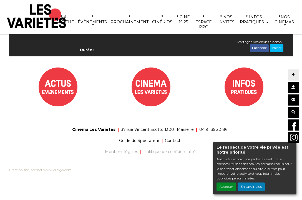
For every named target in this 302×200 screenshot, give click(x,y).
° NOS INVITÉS (226, 19)
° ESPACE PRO (203, 21)
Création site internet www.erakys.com (40, 170)
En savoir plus (251, 187)
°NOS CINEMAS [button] (284, 19)
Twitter (276, 48)
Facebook (259, 48)
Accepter (226, 187)
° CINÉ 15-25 (183, 19)
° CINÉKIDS (162, 19)
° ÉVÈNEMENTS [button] (92, 19)
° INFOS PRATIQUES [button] (252, 19)
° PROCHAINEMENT (129, 19)
